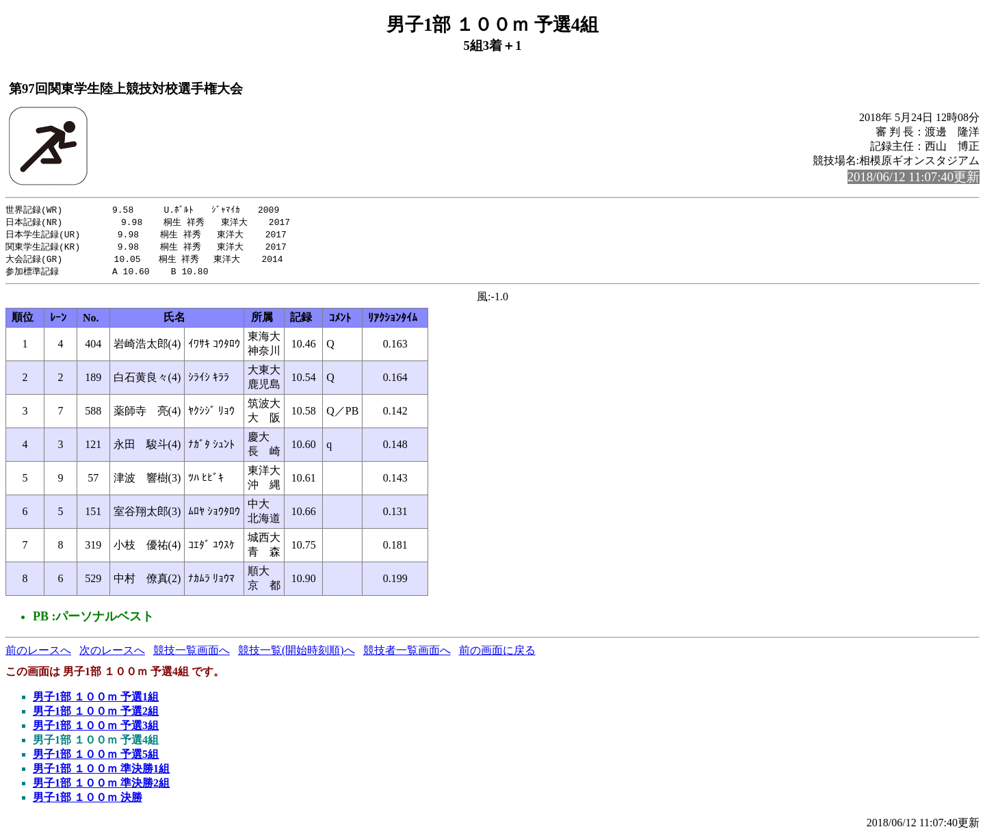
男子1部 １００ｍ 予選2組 (96, 715)
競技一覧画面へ (191, 654)
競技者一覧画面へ (407, 654)
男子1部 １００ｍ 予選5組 (96, 758)
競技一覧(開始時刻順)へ (296, 654)
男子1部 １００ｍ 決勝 (87, 801)
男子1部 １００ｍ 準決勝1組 (101, 772)
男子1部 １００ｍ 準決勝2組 (101, 787)
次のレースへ (112, 654)
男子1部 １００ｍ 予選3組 (96, 729)
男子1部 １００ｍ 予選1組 (96, 701)
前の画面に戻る (497, 654)
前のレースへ (38, 654)
